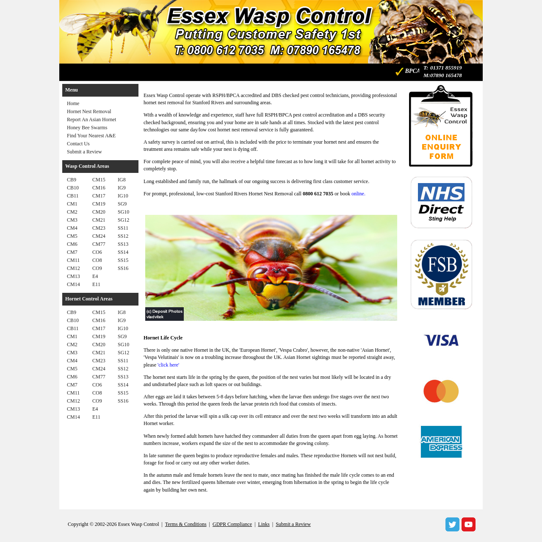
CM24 (98, 236)
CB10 (73, 188)
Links (263, 524)
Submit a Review (84, 152)
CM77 (98, 244)
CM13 (73, 276)
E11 (96, 284)
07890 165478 (446, 75)
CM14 (73, 284)
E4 (95, 276)
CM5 (72, 236)
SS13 (123, 244)
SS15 (123, 260)
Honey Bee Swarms (87, 128)
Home (73, 103)
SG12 (123, 220)
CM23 (98, 228)
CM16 (98, 188)
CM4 (72, 228)
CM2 (72, 212)
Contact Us (78, 144)
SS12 (123, 236)
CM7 (72, 252)
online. (358, 194)
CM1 (72, 204)
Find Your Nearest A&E (91, 136)
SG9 (122, 204)
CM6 (72, 244)
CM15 (98, 180)
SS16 (123, 268)
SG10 (123, 212)
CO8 (97, 260)
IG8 (122, 180)
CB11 (73, 196)
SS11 (123, 228)
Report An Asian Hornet (91, 119)
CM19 (98, 204)
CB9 (71, 180)
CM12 (73, 268)
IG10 (123, 196)
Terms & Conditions (186, 524)
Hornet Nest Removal (89, 111)
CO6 (97, 252)
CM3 (72, 220)
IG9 (122, 188)
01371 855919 (446, 67)
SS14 (123, 252)
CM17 (98, 196)
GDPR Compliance (232, 524)
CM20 (98, 212)
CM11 (73, 260)
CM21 (98, 220)
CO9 (97, 268)
